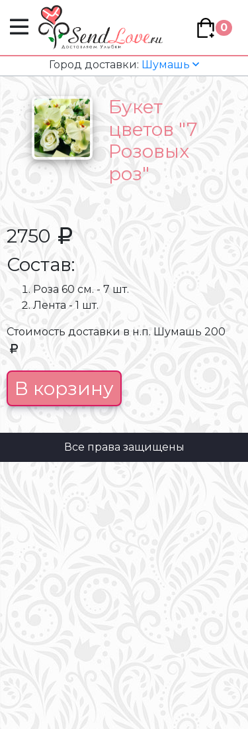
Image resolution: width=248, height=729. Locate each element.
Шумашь (124, 64)
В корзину (64, 388)
